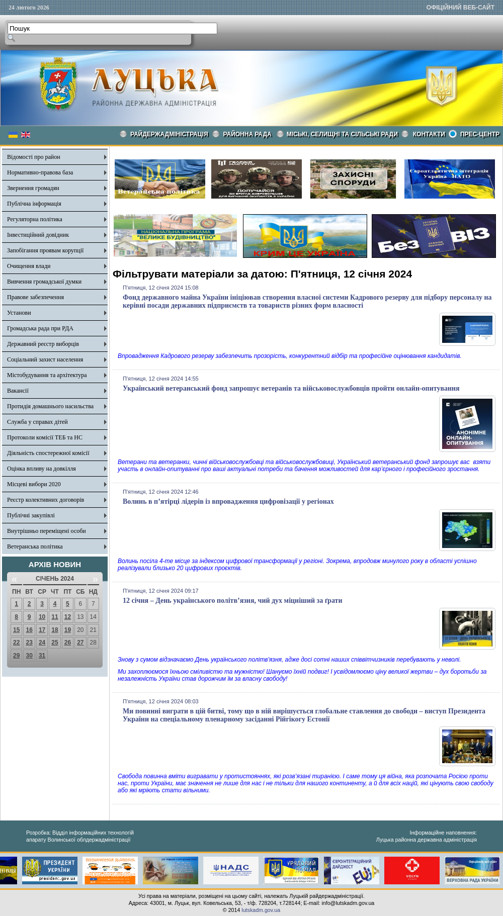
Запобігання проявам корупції (45, 250)
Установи (19, 312)
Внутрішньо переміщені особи (46, 530)
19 (67, 629)
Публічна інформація (34, 203)
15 (16, 629)
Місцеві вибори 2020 (34, 484)
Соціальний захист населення (45, 359)
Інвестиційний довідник (38, 234)
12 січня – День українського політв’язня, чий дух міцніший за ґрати (232, 600)
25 (54, 642)
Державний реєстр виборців (43, 343)
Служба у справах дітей (37, 421)
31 (42, 655)
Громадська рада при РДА (40, 328)
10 (42, 616)
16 (29, 629)
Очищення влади (28, 265)
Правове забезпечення (35, 297)
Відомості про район (33, 156)
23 (29, 642)
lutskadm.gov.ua (260, 910)
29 (16, 655)
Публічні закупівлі (31, 515)
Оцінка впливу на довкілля (41, 468)
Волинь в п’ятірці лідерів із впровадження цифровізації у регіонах (228, 501)
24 (42, 642)
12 (67, 616)
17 (42, 629)
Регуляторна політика (34, 219)
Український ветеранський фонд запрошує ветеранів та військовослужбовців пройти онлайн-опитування (291, 388)
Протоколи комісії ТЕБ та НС (44, 437)
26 (67, 642)
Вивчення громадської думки (44, 281)
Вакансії (18, 390)
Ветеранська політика (35, 546)
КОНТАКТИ (429, 134)
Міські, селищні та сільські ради (342, 134)
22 (16, 642)
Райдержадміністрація (169, 134)
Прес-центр (479, 134)
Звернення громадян (33, 188)
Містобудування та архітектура (47, 375)
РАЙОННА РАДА (247, 134)
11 (54, 616)
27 (80, 642)
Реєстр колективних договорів (45, 499)
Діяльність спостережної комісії (48, 452)
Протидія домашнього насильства (50, 406)
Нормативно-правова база (40, 172)
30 (29, 655)
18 (54, 629)
